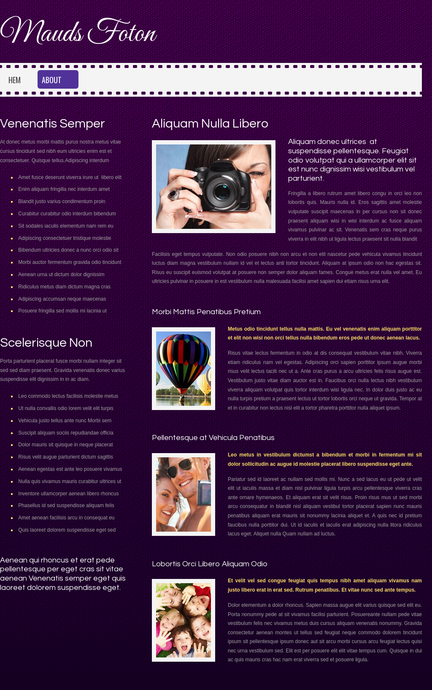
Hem (14, 79)
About (52, 79)
